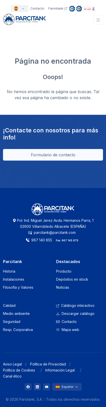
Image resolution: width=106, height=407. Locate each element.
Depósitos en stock (72, 279)
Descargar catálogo (75, 313)
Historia (9, 271)
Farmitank (57, 8)
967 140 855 (39, 240)
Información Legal (60, 370)
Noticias (62, 287)
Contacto (66, 321)
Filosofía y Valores (18, 287)
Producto (63, 271)
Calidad (9, 305)
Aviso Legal (12, 364)
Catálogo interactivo (75, 305)
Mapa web (67, 329)
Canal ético (12, 376)
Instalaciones (13, 279)
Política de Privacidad (48, 364)
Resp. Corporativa (18, 329)
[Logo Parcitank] (53, 212)
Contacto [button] (37, 8)
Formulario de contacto (53, 154)
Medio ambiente (16, 313)
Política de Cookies (19, 370)
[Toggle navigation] (98, 20)
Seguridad (11, 321)
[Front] (24, 22)
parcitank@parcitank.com (52, 232)
